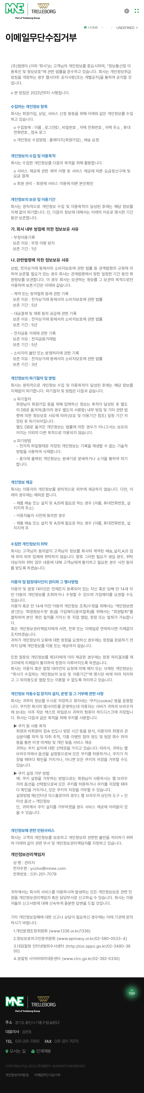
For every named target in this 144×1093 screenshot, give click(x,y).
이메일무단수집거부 (47, 1075)
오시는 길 (17, 1051)
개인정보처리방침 (17, 1075)
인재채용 (43, 1051)
